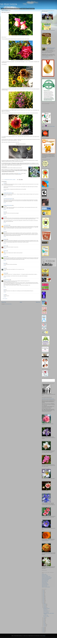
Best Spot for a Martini (45, 575)
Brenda (5, 263)
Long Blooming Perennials (9, 8)
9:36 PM (5, 209)
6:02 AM (5, 214)
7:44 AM (5, 236)
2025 (43, 590)
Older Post (38, 302)
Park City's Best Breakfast (45, 579)
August (45, 617)
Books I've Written (31, 8)
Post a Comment (5, 298)
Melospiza (5, 239)
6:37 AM (5, 265)
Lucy (4, 294)
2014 (43, 599)
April (44, 622)
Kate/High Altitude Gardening (8, 205)
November (45, 605)
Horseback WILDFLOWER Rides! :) (46, 578)
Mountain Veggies (17, 8)
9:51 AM (5, 243)
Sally (4, 289)
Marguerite (5, 256)
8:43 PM (5, 202)
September (45, 607)
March (44, 623)
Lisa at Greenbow (6, 225)
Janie (4, 268)
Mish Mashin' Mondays (46, 608)
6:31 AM (5, 222)
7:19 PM (5, 270)
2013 (43, 600)
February (45, 624)
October (45, 606)
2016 (43, 597)
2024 (43, 591)
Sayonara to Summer (46, 616)
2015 (43, 598)
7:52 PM (5, 190)
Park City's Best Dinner (45, 580)
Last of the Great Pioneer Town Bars (47, 577)
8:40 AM (5, 260)
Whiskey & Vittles (44, 574)
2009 (43, 628)
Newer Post (4, 302)
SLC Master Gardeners (45, 583)
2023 (43, 592)
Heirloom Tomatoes (24, 8)
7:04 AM (5, 229)
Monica (19, 173)
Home (3, 8)
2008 (43, 629)
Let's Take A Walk (45, 615)
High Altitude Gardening (8, 4)
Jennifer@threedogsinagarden (8, 198)
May (44, 621)
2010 (43, 627)
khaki (4, 231)
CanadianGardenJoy (6, 279)
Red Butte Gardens (44, 582)
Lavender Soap (45, 609)
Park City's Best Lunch (45, 581)
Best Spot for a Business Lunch (46, 576)
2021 (43, 593)
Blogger (44, 635)
